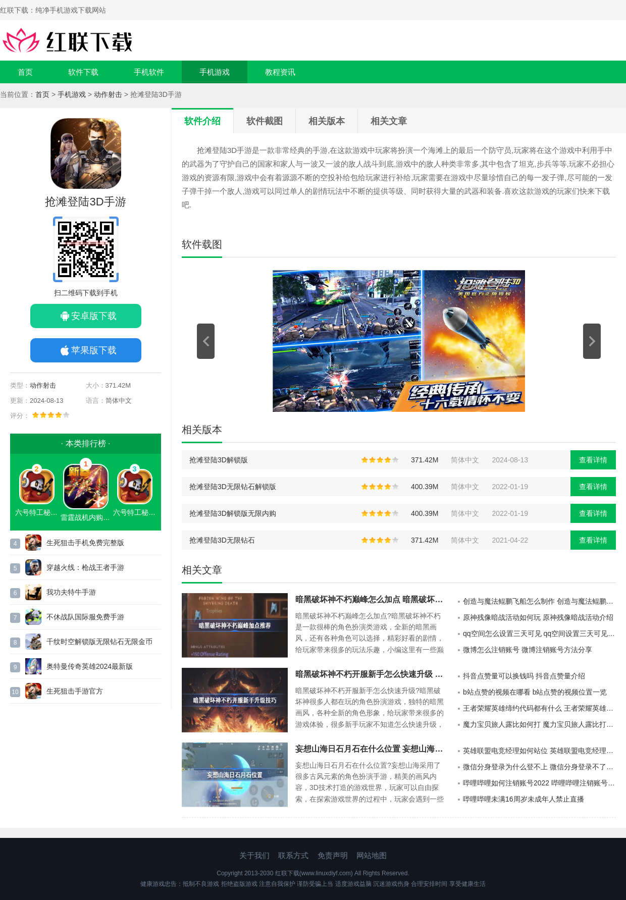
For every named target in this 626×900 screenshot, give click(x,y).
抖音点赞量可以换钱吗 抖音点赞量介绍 (524, 676)
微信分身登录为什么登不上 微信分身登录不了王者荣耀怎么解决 (539, 767)
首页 (25, 72)
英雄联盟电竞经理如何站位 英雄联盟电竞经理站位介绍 (539, 751)
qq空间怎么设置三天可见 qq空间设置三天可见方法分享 (539, 633)
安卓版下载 (94, 316)
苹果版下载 (94, 350)
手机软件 (149, 72)
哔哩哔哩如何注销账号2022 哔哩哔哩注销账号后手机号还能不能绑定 (539, 783)
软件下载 (83, 72)
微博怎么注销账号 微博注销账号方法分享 (527, 650)
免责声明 (333, 855)
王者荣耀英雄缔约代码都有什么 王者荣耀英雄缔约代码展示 (539, 708)
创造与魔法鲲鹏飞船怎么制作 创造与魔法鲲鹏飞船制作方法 (539, 601)
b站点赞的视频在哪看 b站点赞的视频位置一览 (535, 692)
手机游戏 (214, 72)
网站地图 (371, 855)
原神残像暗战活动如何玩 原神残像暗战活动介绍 (538, 617)
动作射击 (108, 94)
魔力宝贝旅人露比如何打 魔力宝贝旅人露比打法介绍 (539, 724)
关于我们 (254, 855)
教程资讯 (280, 72)
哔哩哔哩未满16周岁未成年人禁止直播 (523, 799)
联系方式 (293, 855)
